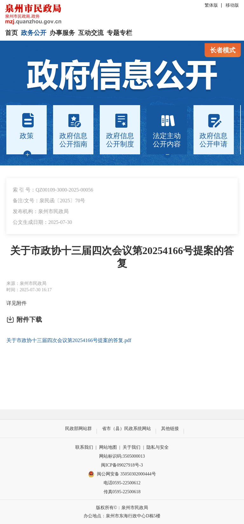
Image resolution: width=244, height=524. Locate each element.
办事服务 (62, 32)
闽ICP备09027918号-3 (122, 465)
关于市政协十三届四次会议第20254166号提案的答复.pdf (68, 340)
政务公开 (33, 32)
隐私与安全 (157, 447)
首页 (11, 32)
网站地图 (108, 447)
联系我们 (84, 447)
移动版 (232, 5)
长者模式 (222, 50)
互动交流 (91, 32)
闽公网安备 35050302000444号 (122, 474)
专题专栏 (119, 32)
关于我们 (131, 447)
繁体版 (211, 5)
